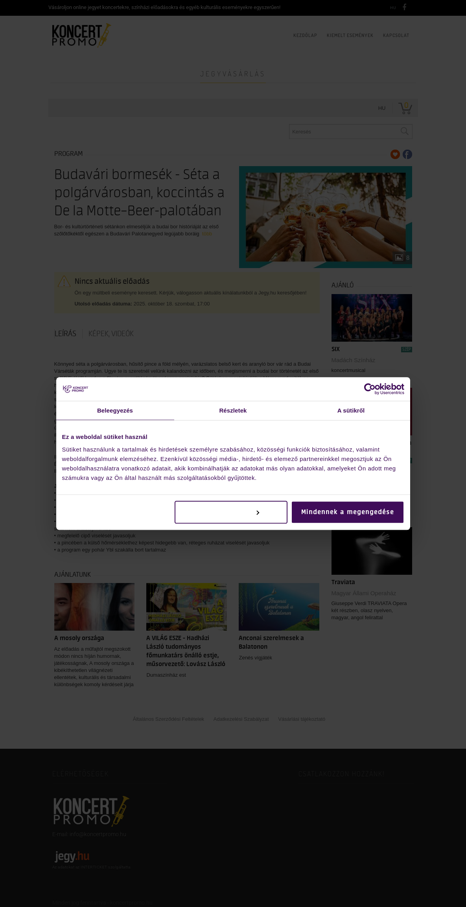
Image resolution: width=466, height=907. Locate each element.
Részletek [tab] (233, 410)
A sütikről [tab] (351, 410)
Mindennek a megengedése (347, 512)
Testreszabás (231, 512)
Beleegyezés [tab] (115, 410)
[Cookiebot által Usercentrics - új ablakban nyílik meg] (369, 389)
